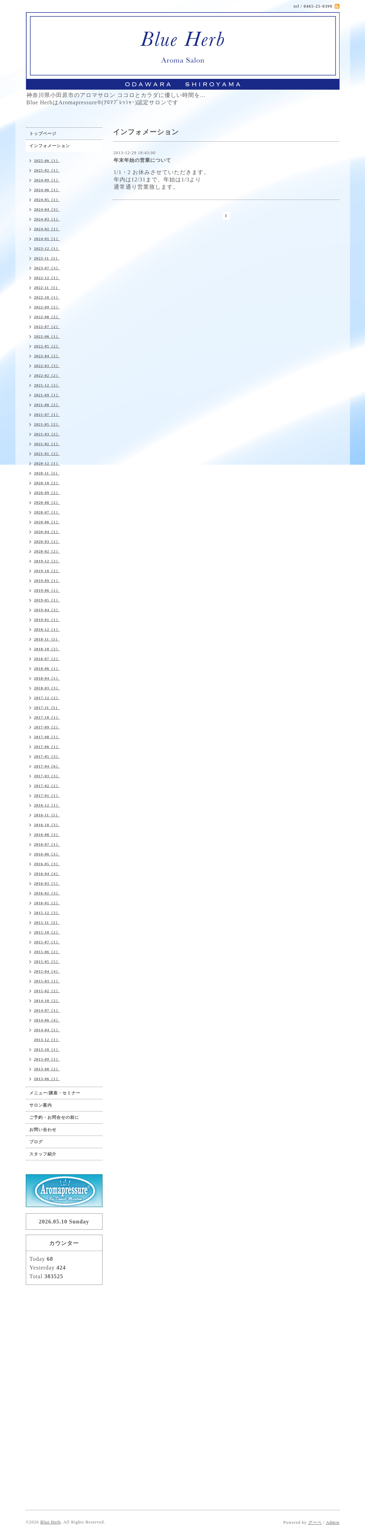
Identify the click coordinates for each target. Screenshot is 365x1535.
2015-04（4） (47, 971)
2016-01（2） (47, 903)
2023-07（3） (47, 268)
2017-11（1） (47, 707)
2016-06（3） (47, 854)
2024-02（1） (47, 229)
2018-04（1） (47, 678)
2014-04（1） (47, 1030)
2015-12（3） (47, 913)
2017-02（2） (47, 786)
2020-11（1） (47, 473)
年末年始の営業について (142, 160)
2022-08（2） (47, 317)
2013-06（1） (47, 1079)
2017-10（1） (47, 717)
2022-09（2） (47, 307)
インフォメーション (49, 145)
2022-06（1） (47, 336)
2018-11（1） (47, 639)
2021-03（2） (47, 434)
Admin (332, 1522)
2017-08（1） (47, 737)
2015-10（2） (47, 932)
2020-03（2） (47, 541)
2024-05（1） (47, 199)
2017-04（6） (47, 766)
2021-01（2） (47, 453)
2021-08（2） (47, 405)
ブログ (36, 1141)
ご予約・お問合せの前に (54, 1117)
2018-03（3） (47, 688)
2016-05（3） (47, 864)
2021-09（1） (47, 395)
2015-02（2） (47, 991)
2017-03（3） (47, 776)
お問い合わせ (42, 1129)
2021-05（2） (47, 424)
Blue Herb (50, 1522)
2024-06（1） (47, 190)
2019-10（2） (47, 571)
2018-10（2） (47, 649)
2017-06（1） (47, 746)
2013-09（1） (47, 1059)
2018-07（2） (47, 659)
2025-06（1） (47, 160)
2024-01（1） (47, 239)
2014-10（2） (47, 1000)
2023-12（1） (47, 248)
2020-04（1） (47, 532)
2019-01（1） (47, 619)
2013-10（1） (47, 1049)
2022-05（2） (47, 346)
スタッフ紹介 (42, 1154)
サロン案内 (40, 1105)
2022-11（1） (47, 287)
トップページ (42, 133)
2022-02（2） (47, 375)
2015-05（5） (47, 961)
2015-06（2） (47, 952)
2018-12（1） (47, 629)
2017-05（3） (47, 756)
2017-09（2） (47, 727)
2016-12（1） (47, 805)
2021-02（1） (47, 444)
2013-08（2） (47, 1069)
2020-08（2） (47, 502)
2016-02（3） (47, 893)
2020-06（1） (47, 522)
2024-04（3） (47, 209)
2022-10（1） (47, 297)
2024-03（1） (47, 219)
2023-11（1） (47, 258)
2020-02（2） (47, 551)
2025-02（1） (47, 170)
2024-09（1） (47, 180)
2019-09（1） (47, 580)
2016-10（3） (47, 825)
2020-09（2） (47, 493)
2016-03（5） (47, 883)
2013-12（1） (47, 1040)
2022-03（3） (47, 366)
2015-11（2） (47, 922)
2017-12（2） (47, 698)
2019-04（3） (47, 610)
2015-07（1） (47, 942)
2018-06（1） (47, 668)
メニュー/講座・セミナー (55, 1093)
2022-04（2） (47, 356)
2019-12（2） (47, 561)
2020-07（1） (47, 512)
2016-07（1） (47, 844)
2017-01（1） (47, 795)
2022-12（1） (47, 278)
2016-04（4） (47, 873)
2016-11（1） (47, 815)
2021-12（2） (47, 385)
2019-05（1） (47, 600)
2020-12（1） (47, 463)
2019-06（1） (47, 590)
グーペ (315, 1522)
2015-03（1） (47, 981)
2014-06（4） (47, 1020)
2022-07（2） (47, 326)
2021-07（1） (47, 414)
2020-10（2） (47, 483)
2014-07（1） (47, 1010)
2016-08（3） (47, 834)
